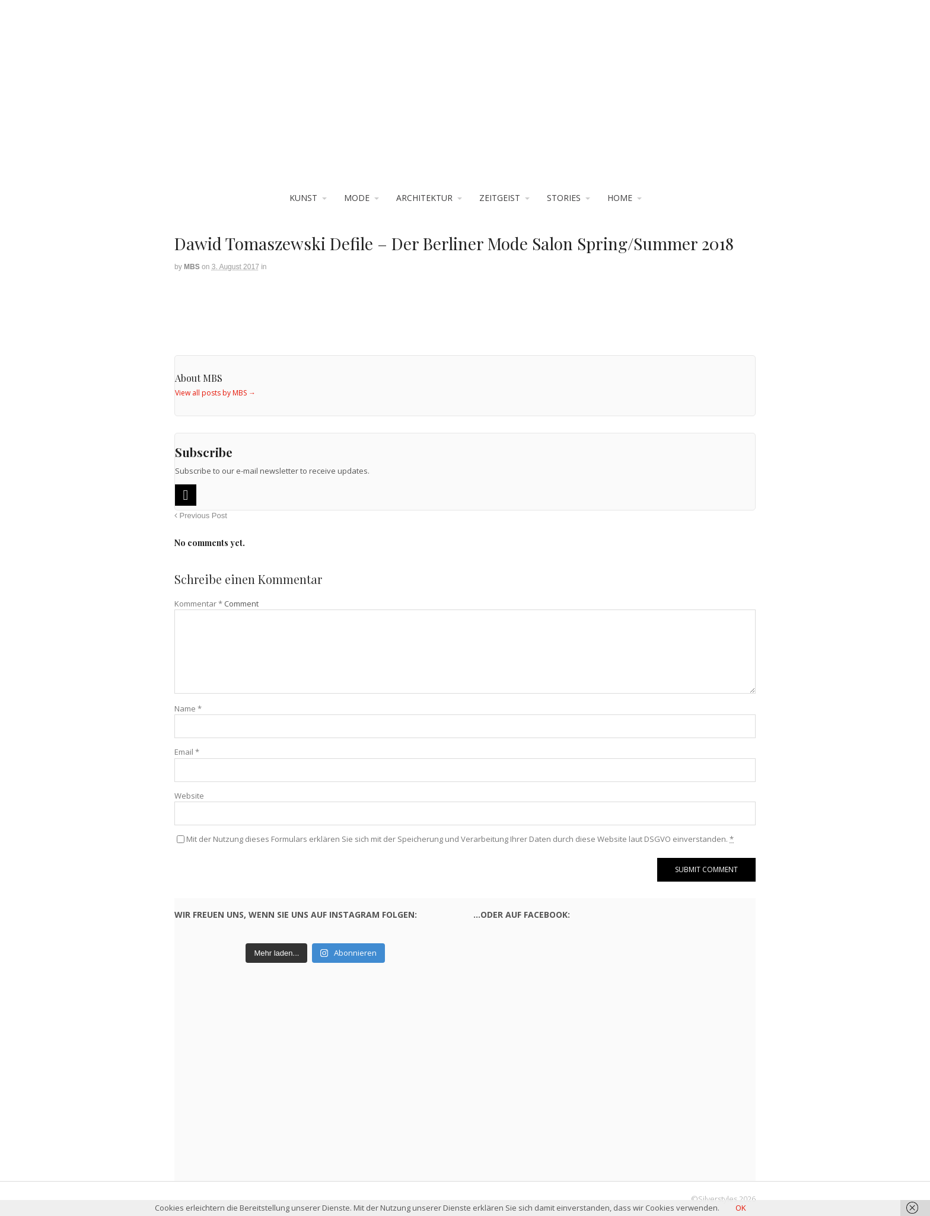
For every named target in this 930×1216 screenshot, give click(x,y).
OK (740, 1207)
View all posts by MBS (215, 393)
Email (186, 751)
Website (189, 795)
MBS (192, 267)
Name (188, 708)
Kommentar (198, 603)
